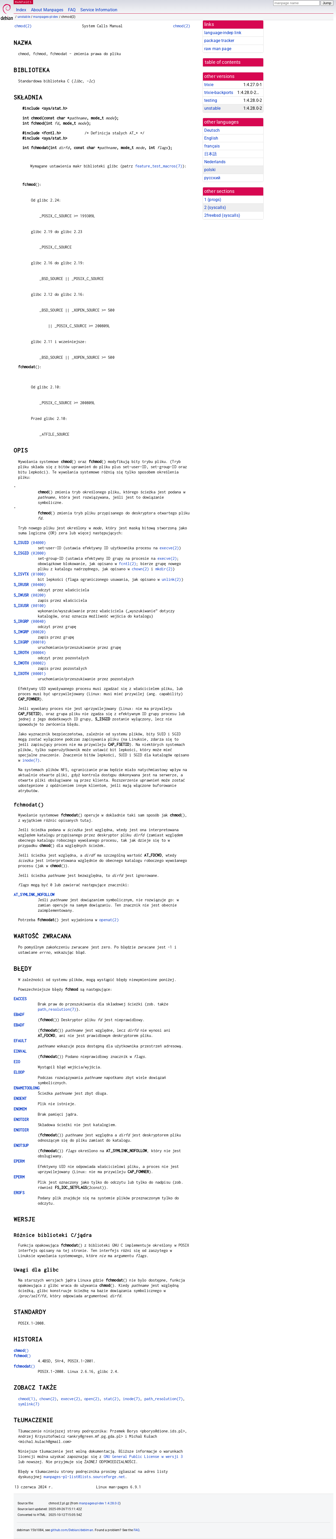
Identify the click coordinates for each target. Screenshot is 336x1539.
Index (21, 9)
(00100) (30, 605)
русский (212, 177)
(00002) (30, 663)
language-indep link (222, 32)
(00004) (30, 652)
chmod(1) (26, 1398)
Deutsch (212, 130)
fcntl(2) (127, 563)
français (212, 146)
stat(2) (111, 1398)
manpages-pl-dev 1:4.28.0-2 (99, 1503)
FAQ (72, 9)
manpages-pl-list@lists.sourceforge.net (84, 1476)
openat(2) (108, 920)
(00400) (30, 584)
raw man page (217, 48)
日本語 (210, 153)
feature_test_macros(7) (158, 166)
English (211, 138)
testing (210, 100)
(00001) (30, 673)
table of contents (223, 62)
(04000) (30, 542)
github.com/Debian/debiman (72, 1530)
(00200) (30, 595)
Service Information (98, 9)
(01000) (30, 574)
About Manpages (47, 9)
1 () (212, 199)
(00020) (30, 632)
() (21, 1350)
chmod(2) (23, 26)
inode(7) (30, 760)
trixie (208, 84)
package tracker (219, 40)
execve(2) (169, 548)
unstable (24, 17)
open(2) (91, 1398)
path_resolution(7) (57, 1009)
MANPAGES (23, 2)
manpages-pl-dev (45, 17)
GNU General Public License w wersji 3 (143, 1456)
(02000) (30, 553)
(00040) (30, 621)
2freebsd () (222, 215)
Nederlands (215, 161)
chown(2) (140, 569)
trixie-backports (218, 92)
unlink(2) (171, 579)
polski (210, 169)
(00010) (30, 642)
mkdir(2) (163, 569)
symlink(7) (29, 1404)
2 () (215, 207)
